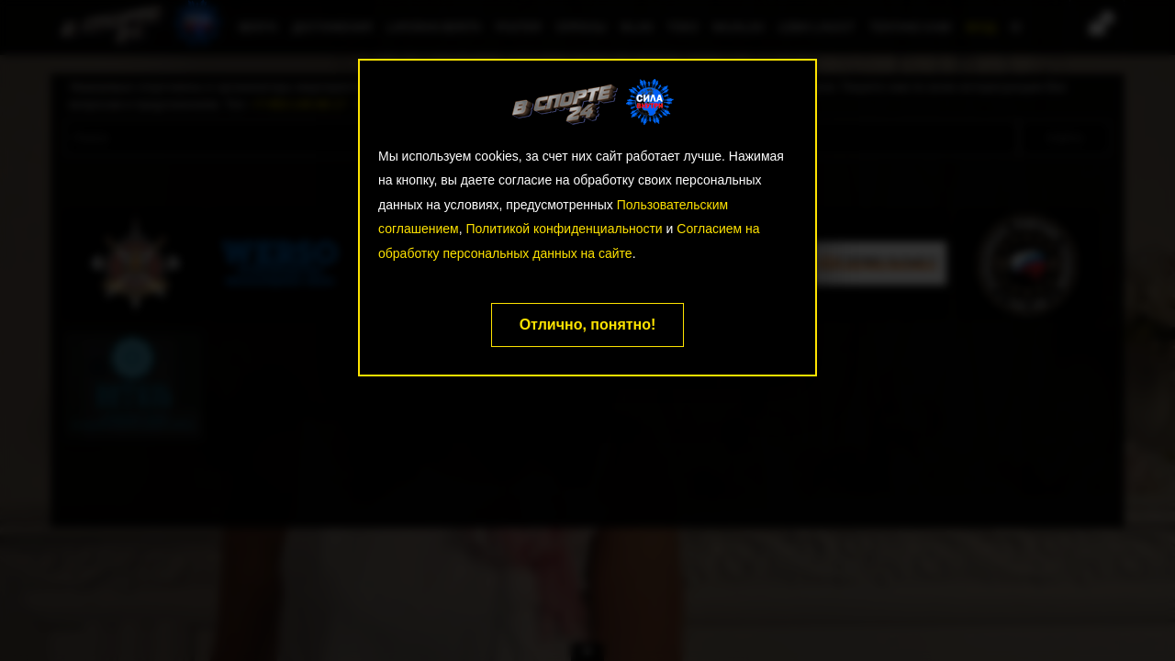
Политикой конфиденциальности (563, 228)
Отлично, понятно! (588, 324)
